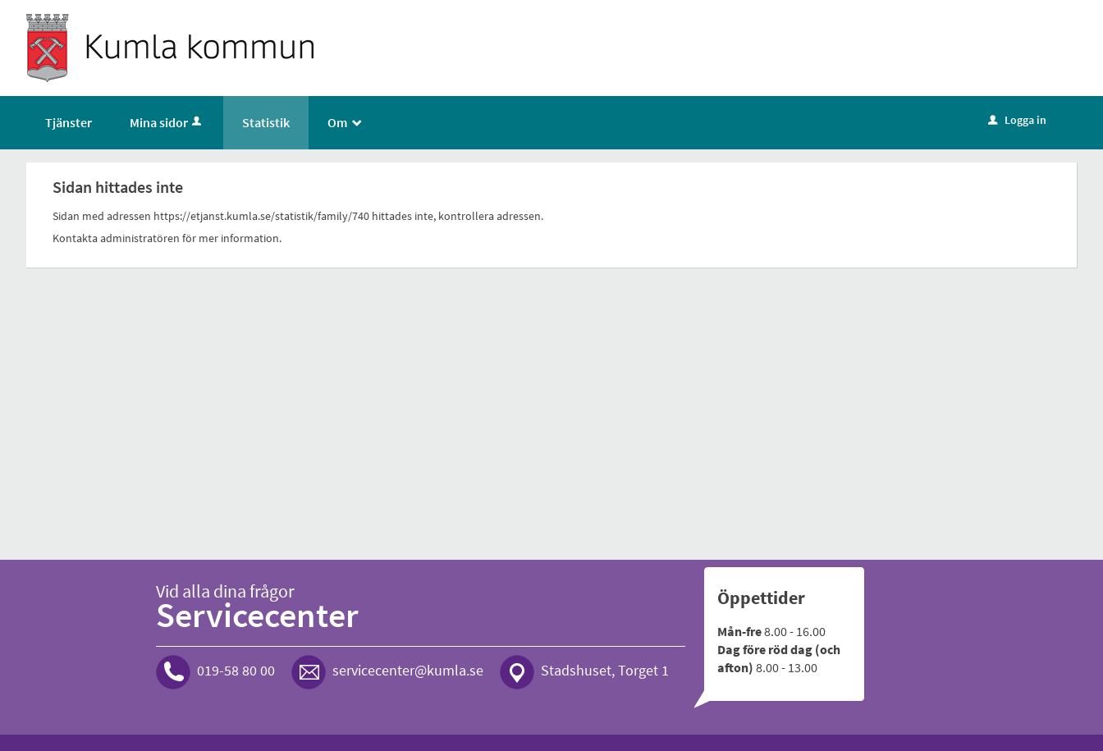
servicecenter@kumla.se (407, 670)
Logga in (1017, 119)
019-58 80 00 (236, 670)
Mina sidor (167, 122)
